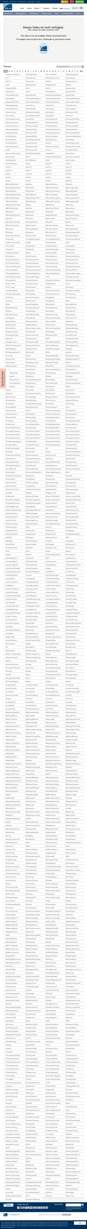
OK (80, 1223)
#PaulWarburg (33, 13)
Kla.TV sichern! (13, 1)
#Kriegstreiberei (47, 13)
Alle (5, 71)
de (65, 8)
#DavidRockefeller (67, 13)
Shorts (38, 8)
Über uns (5, 1)
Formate (46, 8)
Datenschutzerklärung (7, 1227)
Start (22, 8)
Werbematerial (22, 1)
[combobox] (69, 66)
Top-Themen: (8, 13)
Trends (30, 8)
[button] (64, 1)
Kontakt (38, 1)
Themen (55, 8)
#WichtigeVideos (21, 13)
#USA (56, 13)
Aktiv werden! (31, 1)
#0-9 (81, 71)
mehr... (78, 13)
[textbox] (69, 66)
